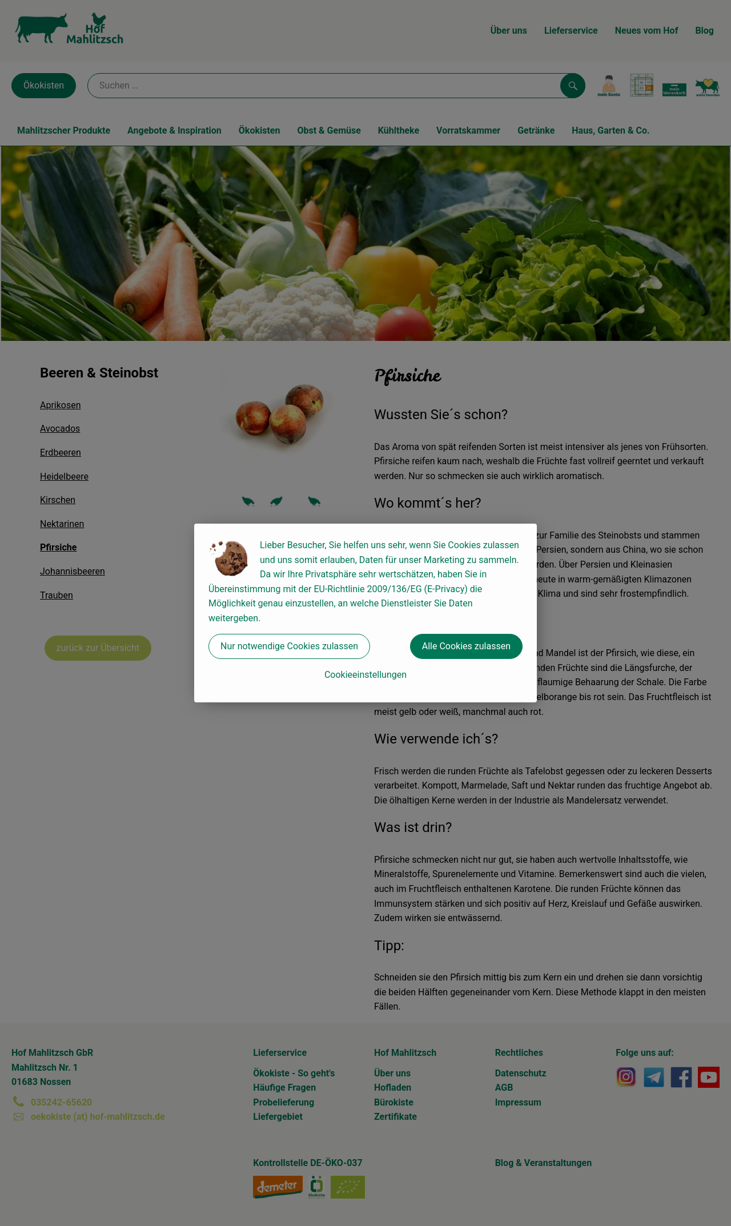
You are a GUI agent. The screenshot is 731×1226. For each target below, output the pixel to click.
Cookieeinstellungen (365, 674)
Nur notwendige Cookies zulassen (289, 646)
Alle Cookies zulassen (466, 646)
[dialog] (365, 613)
